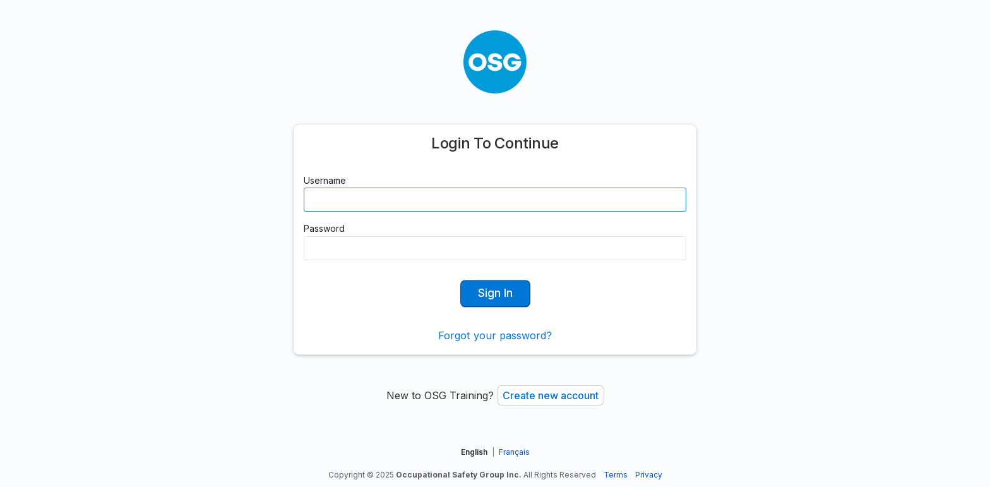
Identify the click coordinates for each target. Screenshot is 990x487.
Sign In (495, 292)
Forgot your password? (495, 335)
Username (325, 180)
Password (324, 228)
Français (514, 452)
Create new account (551, 395)
